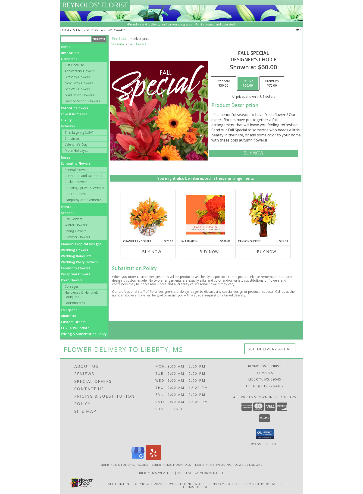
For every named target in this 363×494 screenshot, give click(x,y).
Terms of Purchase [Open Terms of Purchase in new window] (261, 484)
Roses (65, 157)
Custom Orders (73, 322)
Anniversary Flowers (80, 71)
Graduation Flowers (79, 95)
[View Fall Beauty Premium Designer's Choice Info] (205, 214)
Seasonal (68, 213)
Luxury (66, 120)
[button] (265, 434)
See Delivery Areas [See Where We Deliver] (270, 349)
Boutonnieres (75, 303)
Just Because (74, 65)
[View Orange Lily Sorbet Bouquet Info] (148, 214)
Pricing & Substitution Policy (84, 334)
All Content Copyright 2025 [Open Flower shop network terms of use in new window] (135, 484)
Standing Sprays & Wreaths (85, 188)
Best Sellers (70, 52)
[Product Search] (76, 39)
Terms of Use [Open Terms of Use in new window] (195, 487)
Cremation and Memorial (83, 175)
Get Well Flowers (77, 89)
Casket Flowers (76, 181)
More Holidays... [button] (76, 150)
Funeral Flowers (76, 169)
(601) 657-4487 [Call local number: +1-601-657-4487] (116, 30)
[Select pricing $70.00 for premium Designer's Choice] (272, 83)
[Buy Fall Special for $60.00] (253, 153)
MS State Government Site (201, 473)
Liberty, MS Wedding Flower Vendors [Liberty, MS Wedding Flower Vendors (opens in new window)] (229, 465)
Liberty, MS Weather (156, 473)
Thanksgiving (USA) (79, 132)
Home (65, 46)
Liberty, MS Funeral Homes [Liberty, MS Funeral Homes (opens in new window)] (124, 465)
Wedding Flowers (74, 250)
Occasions (69, 59)
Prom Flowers (71, 280)
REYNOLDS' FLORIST (95, 5)
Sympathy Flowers (76, 163)
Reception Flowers (75, 274)
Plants (66, 207)
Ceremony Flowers (75, 268)
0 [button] (298, 30)
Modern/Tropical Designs (81, 244)
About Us (68, 316)
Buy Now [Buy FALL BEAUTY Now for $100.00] (209, 251)
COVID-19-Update (75, 328)
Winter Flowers (76, 225)
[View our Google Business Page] (137, 459)
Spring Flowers (76, 231)
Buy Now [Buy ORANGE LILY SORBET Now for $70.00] (151, 251)
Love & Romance (74, 114)
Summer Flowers (77, 237)
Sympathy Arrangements (83, 200)
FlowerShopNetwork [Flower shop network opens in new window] (184, 484)
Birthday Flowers (77, 77)
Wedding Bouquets (76, 256)
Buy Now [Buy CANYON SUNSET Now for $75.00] (266, 251)
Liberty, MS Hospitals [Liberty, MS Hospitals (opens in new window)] (171, 465)
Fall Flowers (73, 219)
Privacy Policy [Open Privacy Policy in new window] (224, 484)
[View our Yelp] (153, 459)
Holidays (68, 126)
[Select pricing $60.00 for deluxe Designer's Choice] (248, 83)
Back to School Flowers (82, 101)
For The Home (76, 194)
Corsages (72, 286)
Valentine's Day (76, 144)
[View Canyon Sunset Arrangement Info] (263, 214)
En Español (69, 310)
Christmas (72, 138)
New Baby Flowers (79, 83)
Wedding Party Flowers (79, 262)
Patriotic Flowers (74, 108)
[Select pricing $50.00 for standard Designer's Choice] (223, 83)
